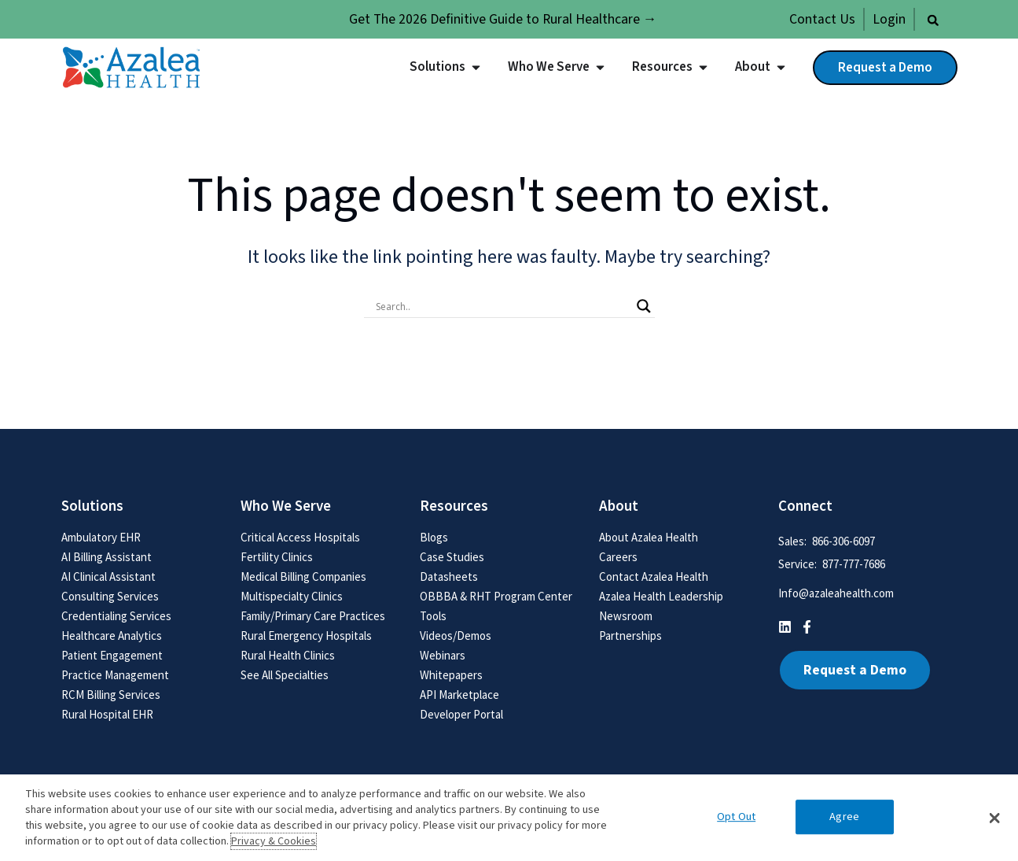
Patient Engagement (112, 655)
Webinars (442, 655)
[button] (933, 20)
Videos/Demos (455, 635)
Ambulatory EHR (101, 537)
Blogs (434, 537)
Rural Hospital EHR (107, 714)
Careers (618, 556)
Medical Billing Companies (303, 576)
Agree (844, 817)
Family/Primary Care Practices (313, 615)
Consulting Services (110, 596)
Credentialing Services (116, 615)
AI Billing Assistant (106, 556)
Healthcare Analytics (111, 635)
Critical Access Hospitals (300, 537)
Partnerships (630, 635)
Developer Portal (461, 714)
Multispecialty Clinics (292, 596)
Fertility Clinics (277, 556)
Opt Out (736, 817)
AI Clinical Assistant (108, 576)
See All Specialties (285, 674)
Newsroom (625, 615)
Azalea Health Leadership (661, 596)
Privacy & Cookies (273, 841)
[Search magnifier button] (644, 306)
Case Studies (452, 556)
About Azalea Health (648, 537)
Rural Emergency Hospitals (306, 635)
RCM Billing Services (110, 694)
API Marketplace (459, 694)
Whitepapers (451, 674)
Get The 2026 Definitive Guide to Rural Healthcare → (503, 19)
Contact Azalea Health (653, 576)
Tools (433, 615)
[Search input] (502, 306)
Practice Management (115, 674)
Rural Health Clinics (288, 655)
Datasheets (449, 576)
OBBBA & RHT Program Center (496, 596)
